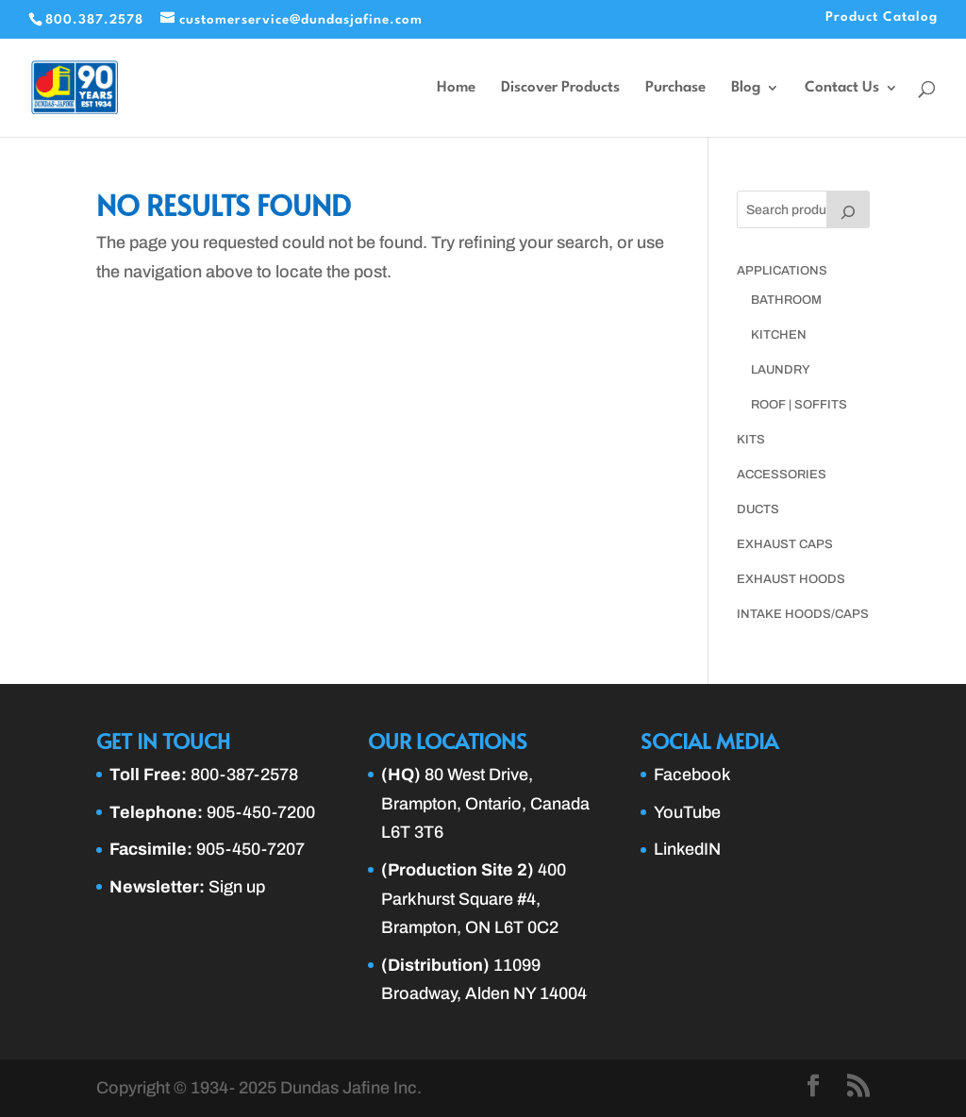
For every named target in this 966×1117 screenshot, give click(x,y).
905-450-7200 (261, 812)
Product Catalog (881, 17)
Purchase (675, 88)
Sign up (236, 886)
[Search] (848, 209)
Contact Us (842, 88)
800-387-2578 (244, 774)
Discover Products (560, 88)
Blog (745, 88)
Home (456, 88)
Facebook (692, 774)
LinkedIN (687, 849)
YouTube (687, 812)
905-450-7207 (250, 849)
